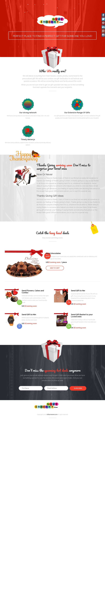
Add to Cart (55, 268)
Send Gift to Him (29, 314)
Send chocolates (53, 253)
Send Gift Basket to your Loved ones (82, 315)
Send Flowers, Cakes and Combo (33, 292)
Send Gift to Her (78, 291)
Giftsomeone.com (52, 414)
